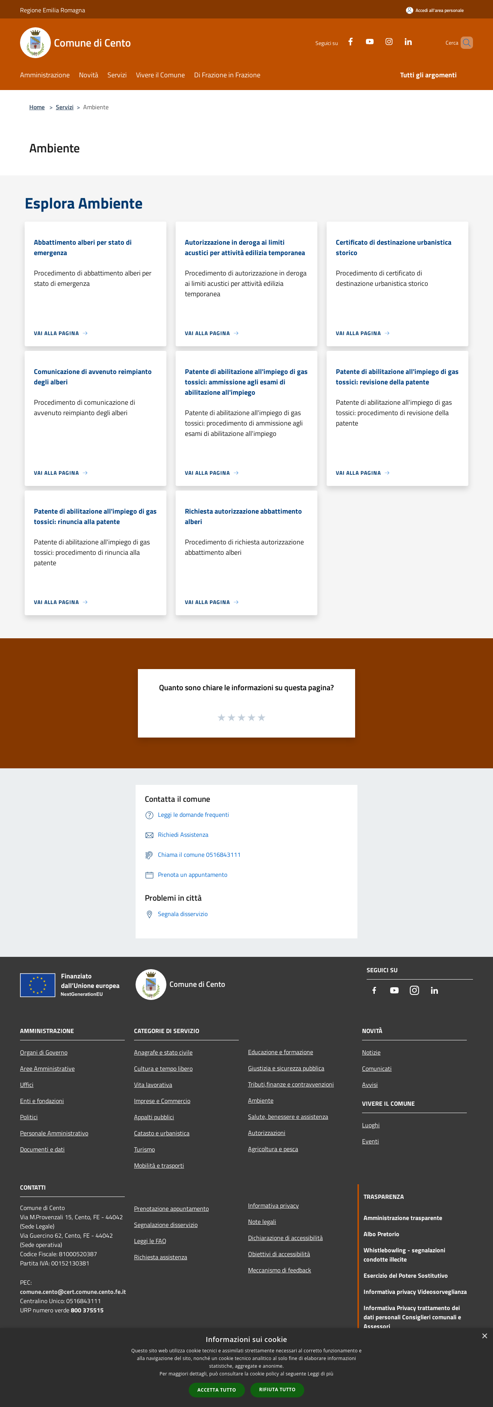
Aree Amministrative (47, 1068)
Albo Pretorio (381, 1233)
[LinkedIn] (395, 40)
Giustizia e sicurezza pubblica (286, 1068)
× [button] (484, 1336)
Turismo (144, 1149)
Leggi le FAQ (150, 1240)
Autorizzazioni (266, 1132)
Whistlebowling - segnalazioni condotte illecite (404, 1254)
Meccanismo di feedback (279, 1270)
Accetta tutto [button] (217, 1390)
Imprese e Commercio (162, 1100)
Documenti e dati (42, 1149)
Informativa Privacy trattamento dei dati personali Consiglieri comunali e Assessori (412, 1317)
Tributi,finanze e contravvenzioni (291, 1084)
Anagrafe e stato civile (163, 1052)
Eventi (370, 1141)
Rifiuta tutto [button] (277, 1389)
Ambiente (260, 1100)
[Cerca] (463, 42)
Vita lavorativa (153, 1084)
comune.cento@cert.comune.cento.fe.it (73, 1291)
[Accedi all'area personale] (435, 10)
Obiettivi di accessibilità (279, 1253)
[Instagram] (376, 40)
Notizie (371, 1052)
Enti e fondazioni (42, 1100)
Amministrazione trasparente (403, 1217)
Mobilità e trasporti (159, 1165)
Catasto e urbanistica (161, 1133)
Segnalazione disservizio (166, 1224)
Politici (29, 1117)
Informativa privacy (273, 1205)
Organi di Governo (43, 1052)
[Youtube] (356, 40)
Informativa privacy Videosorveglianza (415, 1291)
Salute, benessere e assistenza (288, 1116)
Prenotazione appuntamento (171, 1208)
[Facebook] (337, 40)
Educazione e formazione (280, 1052)
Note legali (262, 1221)
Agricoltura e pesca (273, 1148)
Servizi (65, 107)
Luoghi (371, 1125)
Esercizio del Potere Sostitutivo (406, 1275)
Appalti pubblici (154, 1117)
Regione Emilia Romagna (52, 10)
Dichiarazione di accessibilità (285, 1237)
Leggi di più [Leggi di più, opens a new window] (321, 1373)
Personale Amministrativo (54, 1133)
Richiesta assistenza (160, 1257)
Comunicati (377, 1068)
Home (37, 107)
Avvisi (370, 1084)
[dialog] (246, 1367)
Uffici (27, 1084)
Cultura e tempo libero (163, 1068)
